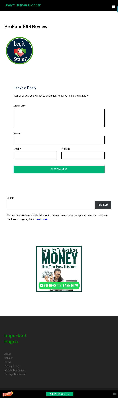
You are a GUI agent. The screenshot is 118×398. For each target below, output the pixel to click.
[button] (59, 394)
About (7, 353)
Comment (19, 105)
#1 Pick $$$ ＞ (60, 394)
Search (10, 197)
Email (17, 148)
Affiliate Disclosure (14, 369)
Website (65, 148)
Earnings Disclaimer (15, 373)
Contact (8, 357)
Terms (7, 361)
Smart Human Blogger (23, 5)
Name (17, 133)
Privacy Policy (12, 365)
